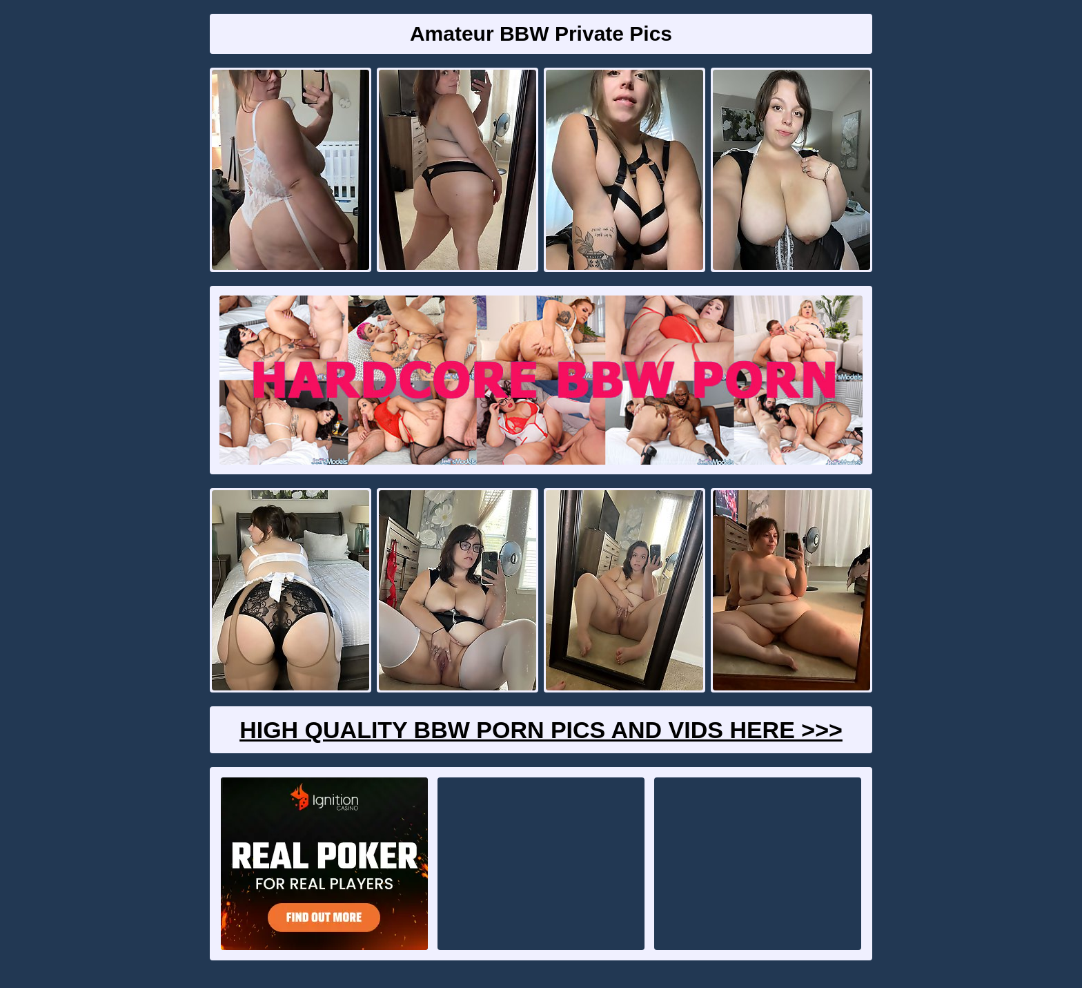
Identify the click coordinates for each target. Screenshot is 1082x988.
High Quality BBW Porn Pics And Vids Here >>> (541, 730)
